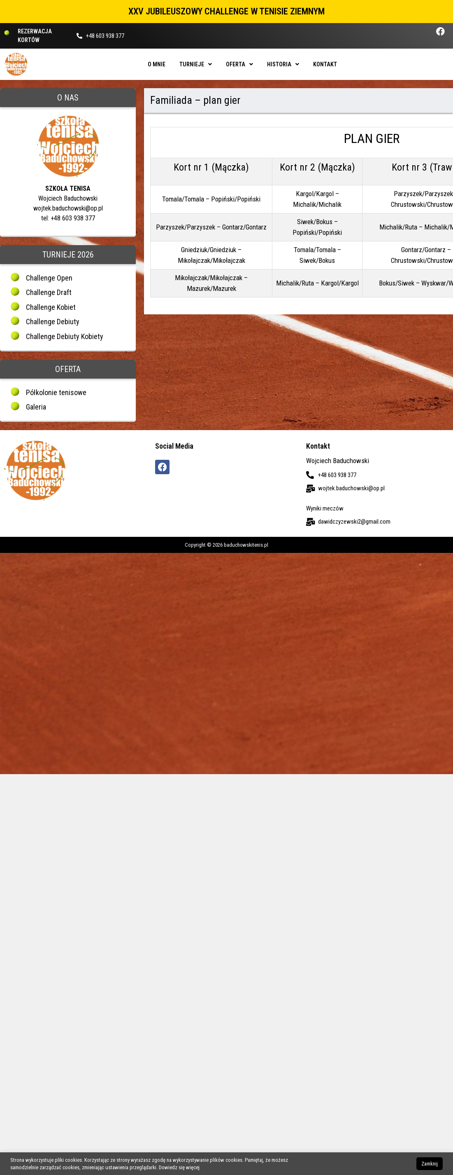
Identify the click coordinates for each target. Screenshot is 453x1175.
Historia (283, 64)
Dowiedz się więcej (179, 1167)
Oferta (239, 64)
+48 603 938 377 (105, 36)
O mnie (156, 64)
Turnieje (195, 64)
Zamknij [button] (429, 1164)
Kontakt (325, 64)
